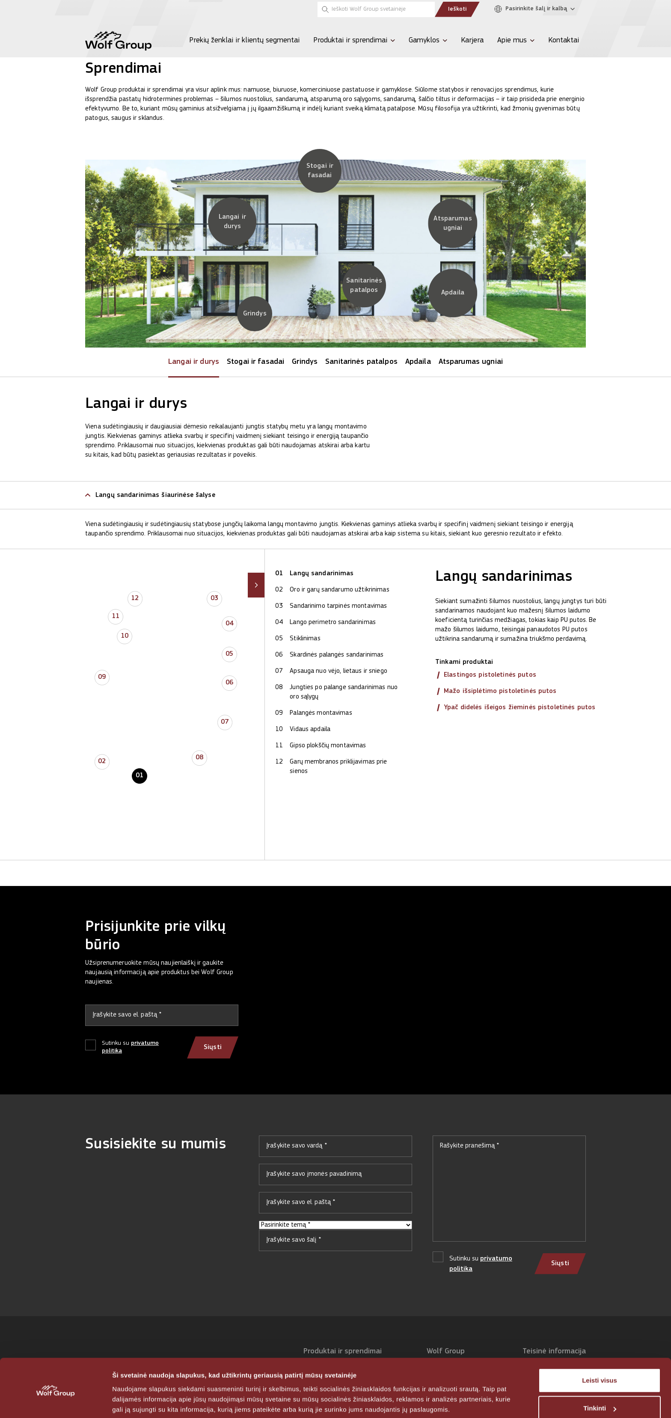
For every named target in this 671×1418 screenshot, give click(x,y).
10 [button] (124, 636)
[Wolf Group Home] (118, 41)
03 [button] (214, 598)
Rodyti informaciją (140, 1401)
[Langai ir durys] (232, 221)
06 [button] (229, 683)
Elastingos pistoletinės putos (490, 675)
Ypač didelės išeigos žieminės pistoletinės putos (519, 707)
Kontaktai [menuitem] (563, 40)
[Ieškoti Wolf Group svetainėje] (376, 9)
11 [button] (115, 616)
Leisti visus (599, 1348)
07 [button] (225, 722)
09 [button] (102, 677)
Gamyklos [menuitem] (424, 40)
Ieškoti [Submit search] (457, 9)
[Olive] (119, 9)
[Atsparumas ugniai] (452, 223)
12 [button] (135, 598)
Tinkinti (599, 1376)
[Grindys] (254, 313)
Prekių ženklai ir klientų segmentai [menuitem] (244, 40)
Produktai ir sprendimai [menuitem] (350, 40)
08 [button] (199, 758)
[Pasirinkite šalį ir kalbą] (536, 9)
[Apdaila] (452, 293)
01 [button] (139, 776)
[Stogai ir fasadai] (319, 171)
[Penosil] (95, 9)
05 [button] (229, 654)
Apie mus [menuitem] (512, 40)
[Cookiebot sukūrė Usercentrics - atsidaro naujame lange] (55, 1401)
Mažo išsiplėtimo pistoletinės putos (500, 691)
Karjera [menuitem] (472, 40)
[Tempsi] (143, 9)
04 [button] (229, 624)
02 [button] (102, 761)
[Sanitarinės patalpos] (364, 285)
